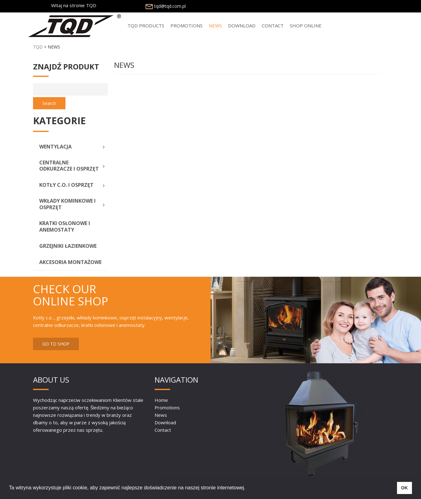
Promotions (167, 407)
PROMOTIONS (186, 25)
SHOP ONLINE (306, 25)
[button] (248, 488)
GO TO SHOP (55, 344)
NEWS (215, 25)
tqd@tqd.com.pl (165, 6)
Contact (273, 25)
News (161, 415)
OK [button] (404, 487)
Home (161, 400)
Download (242, 25)
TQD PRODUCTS (145, 25)
